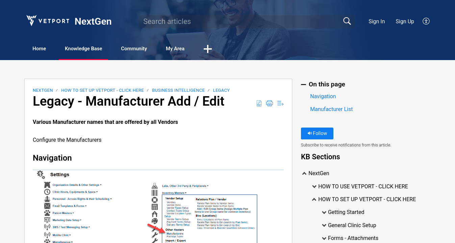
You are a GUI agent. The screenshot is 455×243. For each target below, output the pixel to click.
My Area (199, 49)
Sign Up (405, 21)
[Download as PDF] (259, 104)
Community (152, 49)
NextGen (43, 90)
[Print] (269, 104)
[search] (247, 21)
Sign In (377, 21)
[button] (235, 50)
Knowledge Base (94, 49)
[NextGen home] (47, 20)
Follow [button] (317, 134)
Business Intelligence (178, 90)
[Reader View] (280, 104)
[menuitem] (422, 21)
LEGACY (221, 90)
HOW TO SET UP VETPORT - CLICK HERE (102, 90)
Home (43, 49)
